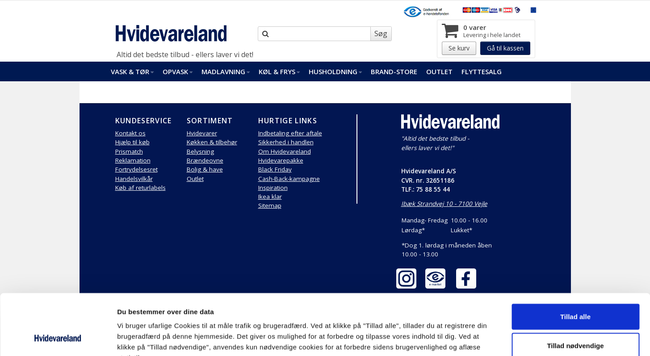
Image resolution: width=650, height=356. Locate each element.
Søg (380, 33)
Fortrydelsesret (136, 169)
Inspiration (273, 188)
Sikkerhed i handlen (286, 142)
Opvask (178, 71)
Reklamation (133, 160)
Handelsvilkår (134, 179)
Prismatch (129, 151)
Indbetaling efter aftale (290, 133)
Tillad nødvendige (575, 290)
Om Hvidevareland (284, 151)
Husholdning (335, 71)
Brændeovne (205, 160)
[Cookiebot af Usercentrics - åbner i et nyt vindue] (58, 338)
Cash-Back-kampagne (289, 179)
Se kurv (459, 48)
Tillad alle (575, 261)
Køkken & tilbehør (212, 142)
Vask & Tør (132, 71)
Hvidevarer (202, 133)
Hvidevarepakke (280, 160)
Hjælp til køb (132, 142)
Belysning (200, 151)
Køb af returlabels (140, 188)
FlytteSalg (481, 71)
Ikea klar (270, 197)
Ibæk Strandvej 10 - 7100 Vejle (444, 204)
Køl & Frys (279, 71)
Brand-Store (394, 71)
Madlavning (225, 71)
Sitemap (269, 205)
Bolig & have (205, 169)
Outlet (439, 71)
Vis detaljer (464, 338)
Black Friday (275, 169)
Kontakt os (130, 133)
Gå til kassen (505, 48)
